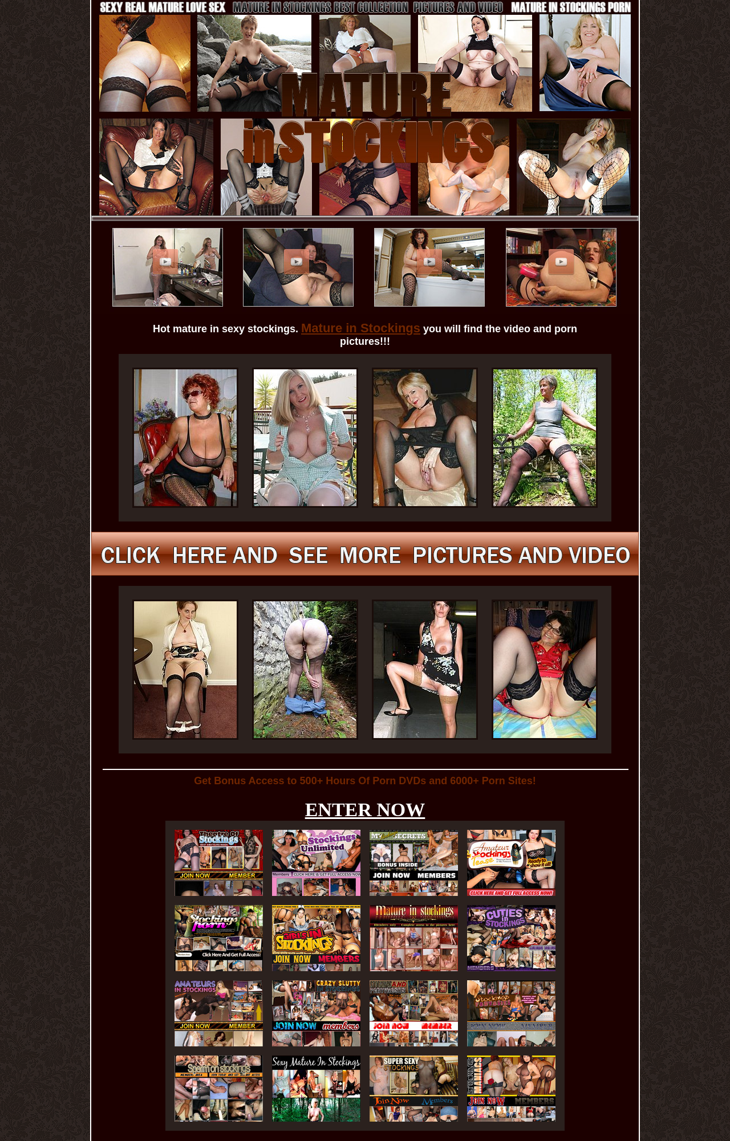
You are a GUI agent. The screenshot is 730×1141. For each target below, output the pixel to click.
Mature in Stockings (360, 328)
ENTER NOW (365, 809)
